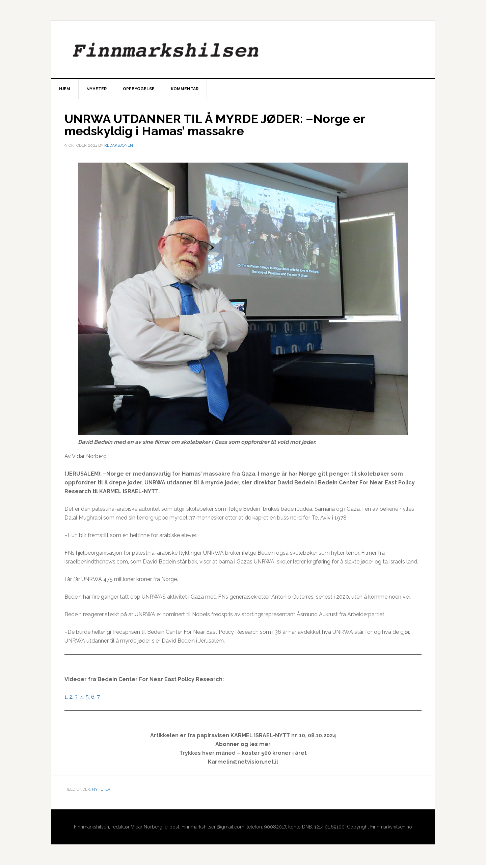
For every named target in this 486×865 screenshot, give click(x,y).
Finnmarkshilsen (243, 49)
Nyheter (101, 789)
